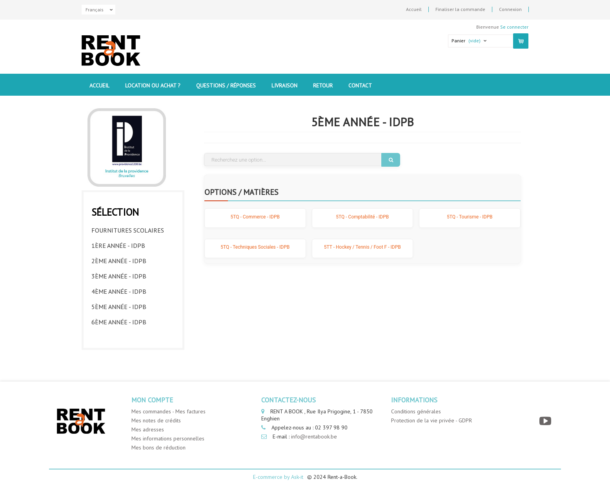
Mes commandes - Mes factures (168, 401)
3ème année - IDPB (118, 274)
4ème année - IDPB (118, 289)
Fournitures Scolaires (127, 228)
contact (360, 85)
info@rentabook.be (314, 426)
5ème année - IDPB (118, 305)
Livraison (284, 85)
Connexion (510, 9)
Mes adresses (147, 419)
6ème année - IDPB (118, 320)
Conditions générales (416, 401)
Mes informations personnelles (167, 428)
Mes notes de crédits (156, 410)
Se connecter (514, 27)
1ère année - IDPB (118, 243)
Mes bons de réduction (158, 437)
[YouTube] (546, 411)
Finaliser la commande (460, 9)
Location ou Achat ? (152, 85)
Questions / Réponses (226, 85)
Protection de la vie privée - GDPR (431, 410)
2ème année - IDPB (118, 259)
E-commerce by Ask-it (278, 467)
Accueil (414, 9)
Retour (323, 85)
